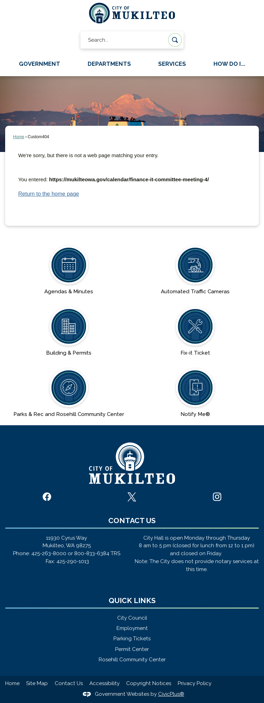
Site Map (37, 683)
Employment (132, 628)
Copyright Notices (148, 683)
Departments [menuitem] (109, 63)
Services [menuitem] (172, 63)
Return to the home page (48, 194)
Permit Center (132, 649)
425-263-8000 (48, 553)
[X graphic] (132, 496)
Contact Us (69, 683)
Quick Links (132, 600)
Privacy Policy (194, 683)
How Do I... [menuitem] (229, 63)
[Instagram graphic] (217, 496)
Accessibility (104, 683)
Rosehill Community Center (132, 659)
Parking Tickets (132, 638)
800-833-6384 (91, 553)
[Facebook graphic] (47, 496)
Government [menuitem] (39, 63)
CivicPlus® (171, 694)
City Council (132, 618)
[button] (175, 40)
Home (18, 136)
